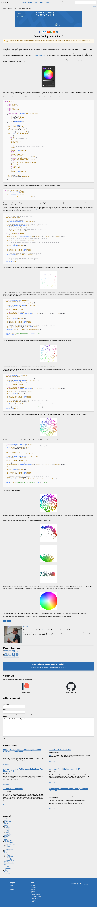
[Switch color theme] (62, 2)
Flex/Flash (7, 835)
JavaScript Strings (10, 842)
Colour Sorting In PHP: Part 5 (11, 655)
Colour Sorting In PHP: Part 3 (11, 653)
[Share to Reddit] (48, 32)
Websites (6, 871)
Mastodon (12, 882)
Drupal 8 (8, 829)
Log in (94, 6)
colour (9, 620)
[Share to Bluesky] (46, 32)
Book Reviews (7, 821)
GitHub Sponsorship (71, 692)
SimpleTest (8, 834)
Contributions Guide (36, 896)
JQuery (7, 845)
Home (4, 8)
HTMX (50, 755)
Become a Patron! (25, 692)
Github (11, 883)
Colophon (33, 900)
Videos (32, 892)
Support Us (33, 887)
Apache (6, 820)
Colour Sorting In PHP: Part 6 (11, 657)
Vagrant (6, 870)
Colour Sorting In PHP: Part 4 (11, 654)
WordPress (7, 873)
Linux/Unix (7, 850)
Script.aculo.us (9, 849)
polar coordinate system (39, 55)
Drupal (6, 826)
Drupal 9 (8, 830)
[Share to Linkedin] (43, 32)
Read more (6, 764)
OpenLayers (8, 848)
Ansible (6, 819)
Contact (47, 2)
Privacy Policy (34, 898)
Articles (24, 2)
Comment (5, 716)
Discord (11, 887)
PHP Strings (8, 858)
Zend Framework (10, 860)
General (6, 836)
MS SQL (7, 865)
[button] (57, 32)
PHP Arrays (8, 855)
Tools (36, 2)
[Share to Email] (54, 32)
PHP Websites (9, 859)
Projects (33, 885)
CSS (5, 822)
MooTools (8, 846)
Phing (7, 854)
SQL (5, 864)
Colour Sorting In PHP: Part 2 (11, 652)
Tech (5, 869)
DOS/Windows (8, 824)
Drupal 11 (8, 832)
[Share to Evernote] (51, 32)
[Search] (95, 2)
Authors (33, 883)
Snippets (30, 2)
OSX (5, 851)
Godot (5, 839)
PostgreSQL (8, 868)
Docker (6, 825)
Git (5, 837)
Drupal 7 (8, 827)
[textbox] (48, 728)
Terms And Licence (35, 894)
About (41, 2)
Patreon (12, 889)
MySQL (7, 866)
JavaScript (7, 841)
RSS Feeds (33, 902)
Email (4, 709)
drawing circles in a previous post (30, 209)
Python (6, 861)
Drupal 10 (8, 831)
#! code (4, 2)
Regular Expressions (9, 863)
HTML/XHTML (8, 840)
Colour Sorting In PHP (9, 650)
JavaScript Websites (11, 844)
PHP (15, 8)
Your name (6, 704)
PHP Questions (9, 856)
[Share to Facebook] (40, 32)
